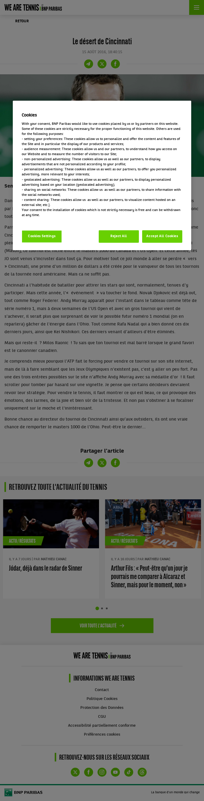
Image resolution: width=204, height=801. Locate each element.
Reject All (118, 236)
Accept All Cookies (162, 236)
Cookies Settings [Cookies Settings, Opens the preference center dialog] (42, 236)
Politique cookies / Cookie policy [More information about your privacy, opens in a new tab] (48, 220)
